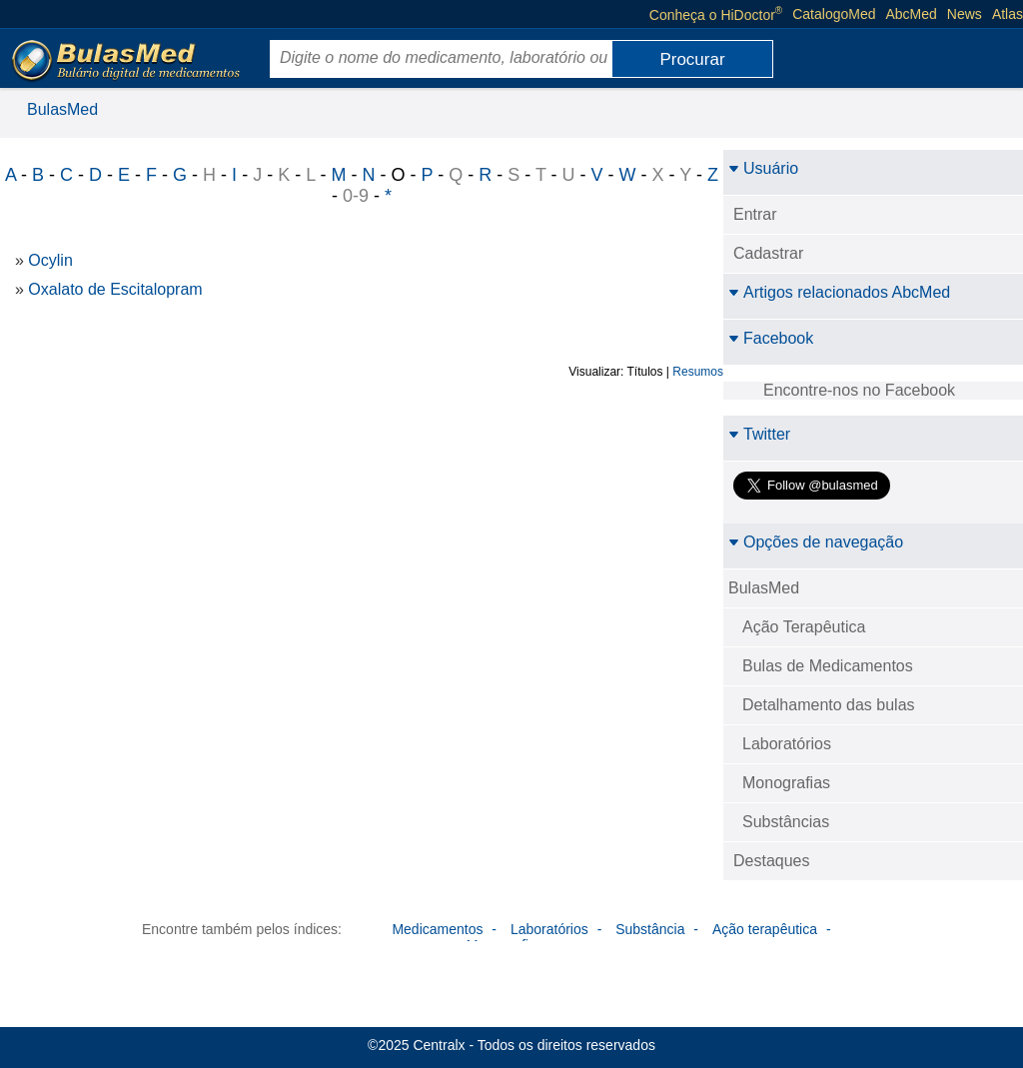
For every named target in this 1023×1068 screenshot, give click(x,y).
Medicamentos (437, 929)
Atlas (1007, 14)
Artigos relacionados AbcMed (839, 292)
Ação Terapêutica (803, 626)
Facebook (770, 338)
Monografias (786, 782)
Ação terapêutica (764, 929)
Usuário (763, 168)
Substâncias (785, 821)
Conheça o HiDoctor (715, 14)
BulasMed (62, 109)
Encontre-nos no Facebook (859, 390)
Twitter (759, 434)
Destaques (771, 860)
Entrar (755, 214)
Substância (649, 929)
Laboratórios (786, 743)
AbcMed (911, 14)
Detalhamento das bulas (828, 704)
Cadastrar (768, 253)
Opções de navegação (815, 542)
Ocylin (50, 260)
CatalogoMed (833, 14)
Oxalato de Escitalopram (115, 289)
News (964, 14)
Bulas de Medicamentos (827, 665)
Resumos (697, 372)
